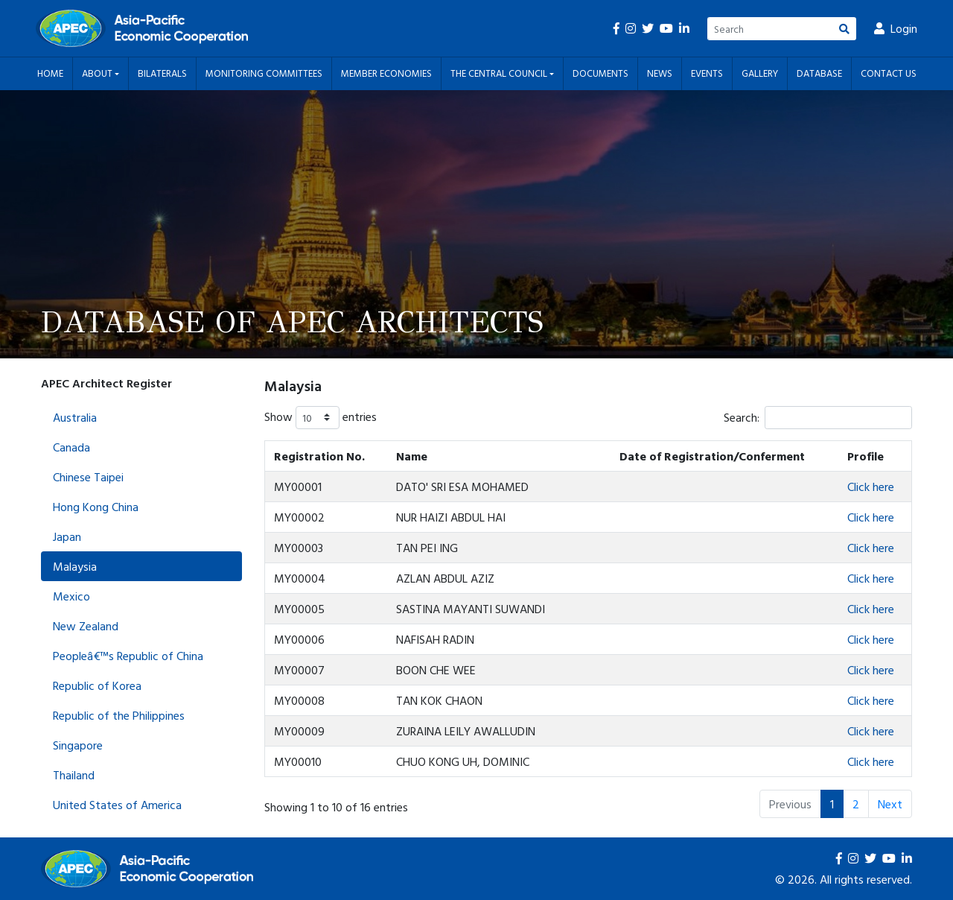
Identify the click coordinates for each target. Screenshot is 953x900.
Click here (870, 486)
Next (890, 804)
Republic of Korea (97, 685)
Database (819, 73)
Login (895, 28)
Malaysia (75, 566)
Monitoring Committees (263, 73)
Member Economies (386, 73)
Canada (71, 447)
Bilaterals (162, 73)
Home (50, 73)
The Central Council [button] (499, 73)
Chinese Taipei (88, 477)
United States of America (117, 805)
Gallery (760, 73)
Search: (818, 417)
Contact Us (889, 73)
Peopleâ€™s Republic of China (128, 656)
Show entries (320, 417)
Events (707, 73)
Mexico (71, 596)
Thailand (74, 775)
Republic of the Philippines (119, 715)
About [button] (98, 73)
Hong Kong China (95, 507)
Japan (67, 536)
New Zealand (85, 626)
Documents (600, 73)
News (659, 73)
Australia (75, 417)
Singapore (78, 745)
